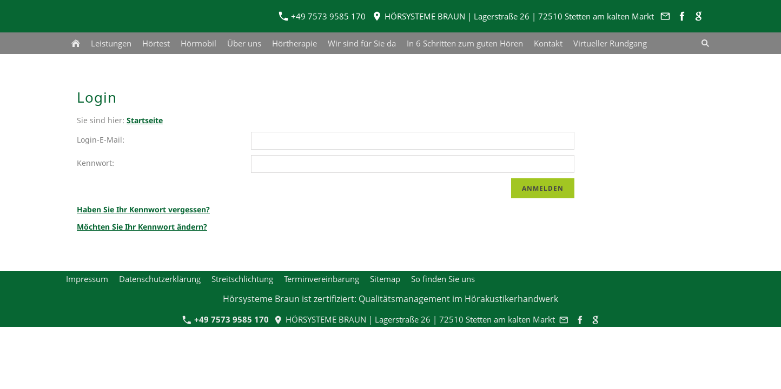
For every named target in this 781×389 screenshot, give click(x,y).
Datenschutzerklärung (160, 278)
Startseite (145, 120)
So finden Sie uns (443, 278)
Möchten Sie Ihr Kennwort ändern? (142, 227)
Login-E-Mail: (100, 140)
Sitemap (385, 278)
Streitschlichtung (242, 278)
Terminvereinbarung (321, 278)
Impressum (87, 278)
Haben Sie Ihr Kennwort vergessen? (143, 209)
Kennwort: (95, 163)
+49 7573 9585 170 (322, 16)
